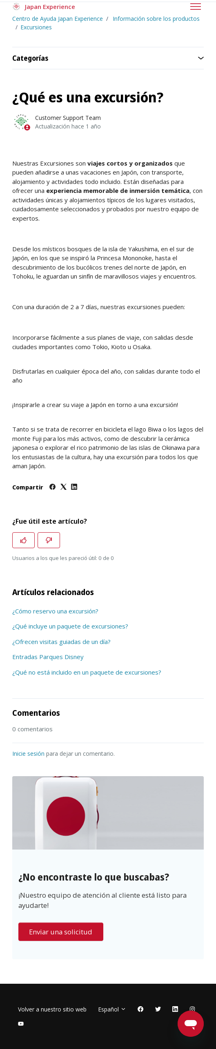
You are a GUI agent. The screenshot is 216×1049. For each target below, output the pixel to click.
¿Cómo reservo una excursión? (55, 611)
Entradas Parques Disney (48, 657)
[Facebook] (52, 487)
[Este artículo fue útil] (23, 540)
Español (112, 1009)
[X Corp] (63, 487)
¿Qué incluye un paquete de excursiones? (70, 626)
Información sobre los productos (156, 18)
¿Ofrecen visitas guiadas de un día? (61, 641)
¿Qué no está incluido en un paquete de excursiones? (86, 672)
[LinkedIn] (74, 487)
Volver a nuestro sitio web (52, 1009)
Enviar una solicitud (60, 931)
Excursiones (36, 27)
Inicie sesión (28, 753)
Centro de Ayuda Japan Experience (57, 18)
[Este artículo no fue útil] (49, 540)
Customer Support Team (68, 118)
